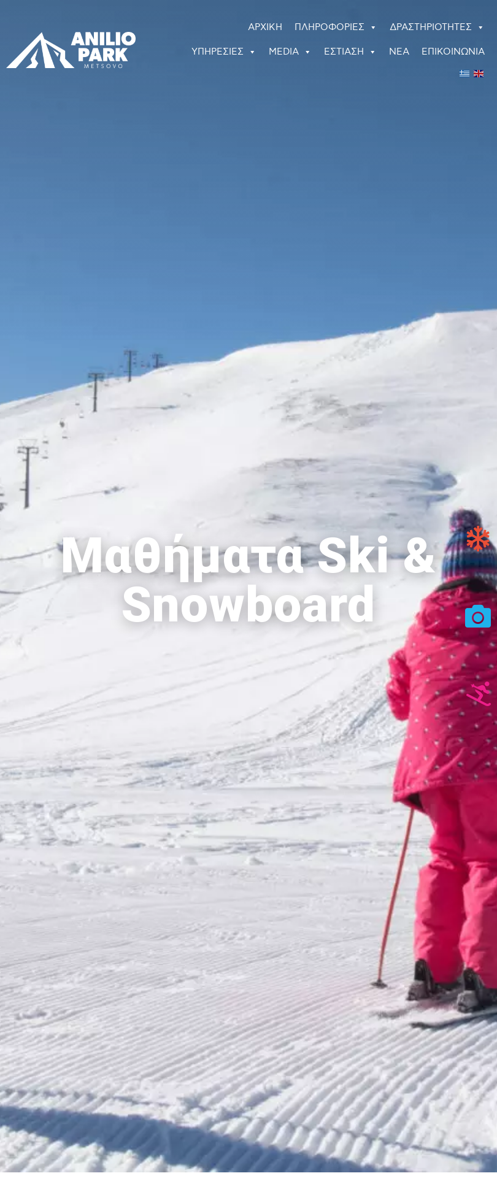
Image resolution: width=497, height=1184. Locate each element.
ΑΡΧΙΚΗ (265, 27)
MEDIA (290, 52)
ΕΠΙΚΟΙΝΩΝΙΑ (453, 51)
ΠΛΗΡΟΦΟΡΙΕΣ (336, 27)
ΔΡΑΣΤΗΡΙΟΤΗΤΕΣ (437, 27)
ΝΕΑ (399, 51)
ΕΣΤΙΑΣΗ (350, 52)
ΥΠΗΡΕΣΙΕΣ (223, 52)
